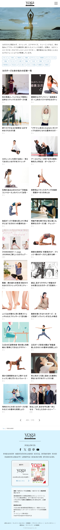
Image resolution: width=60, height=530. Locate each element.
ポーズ (5, 57)
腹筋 (27, 57)
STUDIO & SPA (48, 457)
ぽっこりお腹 (31, 65)
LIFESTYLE (26, 457)
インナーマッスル (51, 57)
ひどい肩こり (22, 65)
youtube (37, 449)
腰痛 (27, 61)
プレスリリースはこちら (18, 523)
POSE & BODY (8, 454)
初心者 (14, 65)
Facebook (21, 449)
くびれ (47, 61)
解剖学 (19, 57)
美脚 (41, 61)
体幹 (13, 57)
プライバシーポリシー (37, 523)
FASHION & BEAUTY (13, 457)
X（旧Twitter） (25, 449)
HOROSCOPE (36, 457)
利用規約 (28, 523)
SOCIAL (37, 454)
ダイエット (34, 57)
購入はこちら (20, 481)
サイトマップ (29, 525)
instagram (29, 449)
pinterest (33, 449)
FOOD (54, 454)
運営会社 (22, 525)
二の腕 (19, 61)
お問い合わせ (7, 523)
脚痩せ (47, 65)
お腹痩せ (40, 65)
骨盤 (6, 61)
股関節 (42, 57)
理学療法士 (6, 65)
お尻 (34, 61)
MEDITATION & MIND (24, 454)
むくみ (12, 61)
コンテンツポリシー (49, 523)
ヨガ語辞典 (36, 525)
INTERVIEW (46, 454)
